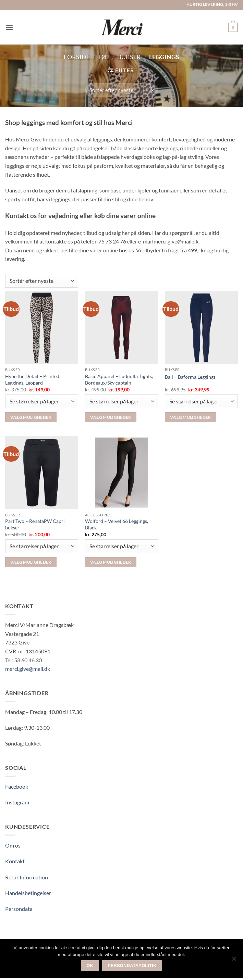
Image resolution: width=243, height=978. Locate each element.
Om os (13, 845)
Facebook (16, 786)
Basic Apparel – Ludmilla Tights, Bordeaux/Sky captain (119, 379)
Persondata (19, 908)
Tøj (103, 57)
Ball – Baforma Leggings (190, 377)
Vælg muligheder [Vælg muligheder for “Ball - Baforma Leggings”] (190, 417)
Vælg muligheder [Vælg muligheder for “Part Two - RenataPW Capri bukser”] (30, 562)
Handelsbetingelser (28, 893)
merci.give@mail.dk (27, 668)
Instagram (17, 802)
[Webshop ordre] (121, 90)
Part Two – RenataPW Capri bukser (35, 524)
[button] (9, 27)
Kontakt (15, 861)
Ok (89, 965)
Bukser (129, 57)
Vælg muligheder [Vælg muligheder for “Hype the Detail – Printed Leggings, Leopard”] (30, 417)
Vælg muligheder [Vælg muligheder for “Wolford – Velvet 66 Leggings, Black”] (110, 562)
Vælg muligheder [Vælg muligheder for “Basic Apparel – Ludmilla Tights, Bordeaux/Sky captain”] (110, 417)
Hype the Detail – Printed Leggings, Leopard (32, 379)
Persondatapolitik (132, 965)
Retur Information (26, 877)
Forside (77, 57)
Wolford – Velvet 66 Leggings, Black (116, 524)
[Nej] (234, 960)
